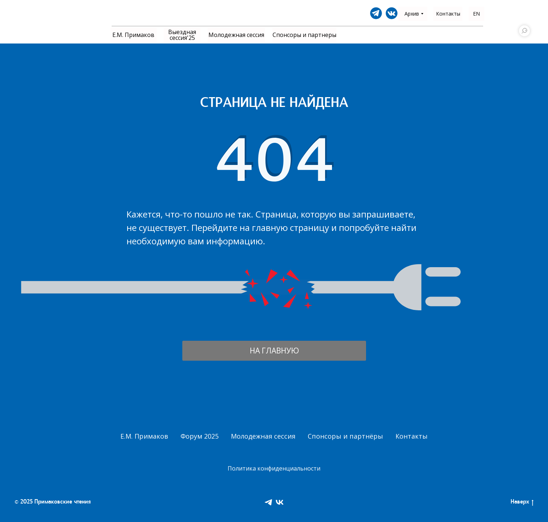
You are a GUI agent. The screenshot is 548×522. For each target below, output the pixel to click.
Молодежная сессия (263, 436)
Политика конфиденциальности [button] (274, 468)
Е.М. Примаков (144, 436)
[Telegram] (268, 502)
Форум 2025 (199, 436)
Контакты (411, 436)
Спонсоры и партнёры (345, 436)
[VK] (279, 502)
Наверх (522, 502)
